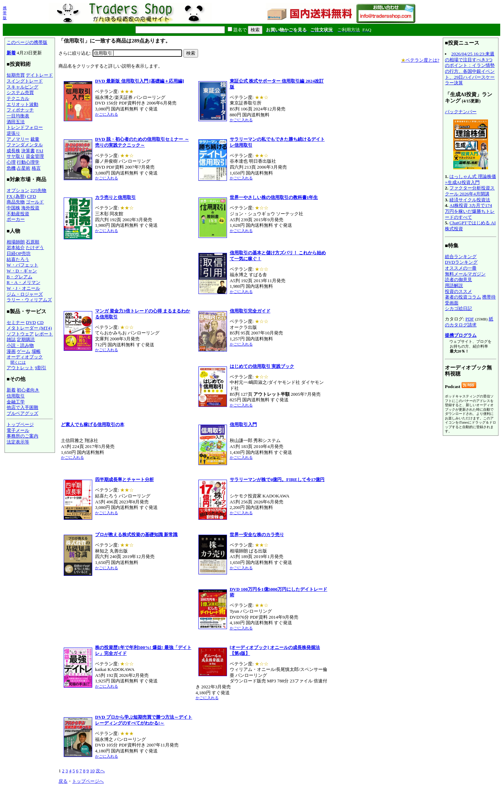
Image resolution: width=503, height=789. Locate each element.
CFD (31, 196)
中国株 (13, 207)
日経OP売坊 (19, 253)
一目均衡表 (18, 115)
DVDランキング (461, 262)
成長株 (13, 150)
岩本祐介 (16, 247)
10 (92, 770)
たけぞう (35, 247)
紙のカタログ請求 (469, 321)
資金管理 (35, 156)
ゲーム (23, 351)
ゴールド (35, 201)
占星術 (23, 168)
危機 (11, 168)
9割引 (40, 367)
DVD (31, 322)
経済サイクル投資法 (469, 199)
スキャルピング (22, 87)
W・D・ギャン (22, 270)
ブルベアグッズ (22, 413)
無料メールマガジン (465, 274)
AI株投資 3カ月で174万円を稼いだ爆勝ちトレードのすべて (470, 211)
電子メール (18, 430)
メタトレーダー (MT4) (29, 328)
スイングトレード (25, 81)
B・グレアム (19, 276)
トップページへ (88, 781)
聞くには (18, 362)
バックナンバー (461, 111)
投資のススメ (458, 291)
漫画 (11, 351)
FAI (40, 150)
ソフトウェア (20, 334)
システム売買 (20, 92)
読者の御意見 (458, 279)
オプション (18, 190)
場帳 (36, 351)
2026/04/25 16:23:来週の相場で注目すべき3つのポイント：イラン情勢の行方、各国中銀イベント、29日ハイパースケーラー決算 (470, 68)
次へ (100, 770)
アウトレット (20, 367)
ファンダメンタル (25, 144)
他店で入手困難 (22, 407)
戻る (63, 781)
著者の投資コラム (463, 297)
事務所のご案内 (22, 436)
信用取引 (16, 396)
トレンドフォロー (25, 127)
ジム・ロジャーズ (25, 294)
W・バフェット (22, 265)
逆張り (13, 133)
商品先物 (16, 201)
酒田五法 (16, 121)
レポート (44, 334)
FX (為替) (16, 196)
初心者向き (28, 390)
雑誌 (11, 339)
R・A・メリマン (23, 282)
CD (40, 322)
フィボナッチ (20, 110)
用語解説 (454, 285)
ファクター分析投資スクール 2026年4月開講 (470, 190)
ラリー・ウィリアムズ (29, 299)
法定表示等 (18, 441)
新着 (11, 52)
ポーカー (16, 219)
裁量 (34, 139)
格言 (36, 168)
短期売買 (16, 75)
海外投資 (30, 207)
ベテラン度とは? (420, 60)
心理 (11, 162)
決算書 (28, 150)
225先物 (38, 190)
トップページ (20, 424)
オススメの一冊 (461, 268)
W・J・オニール (23, 288)
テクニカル (18, 98)
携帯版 (5, 13)
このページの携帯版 (27, 42)
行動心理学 (28, 162)
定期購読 (26, 339)
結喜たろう (18, 259)
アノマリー (18, 139)
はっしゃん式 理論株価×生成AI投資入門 (470, 179)
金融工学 (16, 401)
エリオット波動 (22, 104)
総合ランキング (461, 256)
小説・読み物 (20, 345)
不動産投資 (18, 213)
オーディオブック (25, 356)
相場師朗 (16, 242)
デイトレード (39, 75)
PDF (469, 319)
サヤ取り (16, 156)
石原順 (32, 242)
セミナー (16, 322)
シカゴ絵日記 (458, 308)
